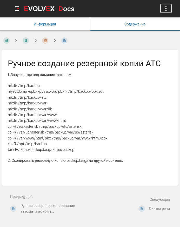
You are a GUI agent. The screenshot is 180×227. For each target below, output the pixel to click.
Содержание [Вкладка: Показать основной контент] (135, 24)
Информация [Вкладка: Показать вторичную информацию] (45, 24)
